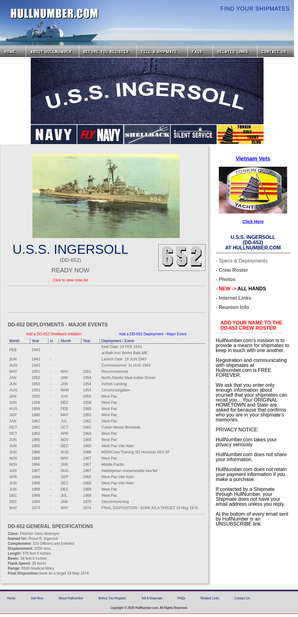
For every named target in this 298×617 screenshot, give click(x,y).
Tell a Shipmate (162, 51)
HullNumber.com (54, 14)
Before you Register (107, 51)
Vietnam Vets (253, 159)
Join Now (36, 598)
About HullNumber (52, 51)
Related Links (235, 51)
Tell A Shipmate (151, 598)
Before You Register (112, 598)
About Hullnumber (70, 598)
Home (13, 51)
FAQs (200, 51)
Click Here (253, 221)
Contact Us (276, 51)
